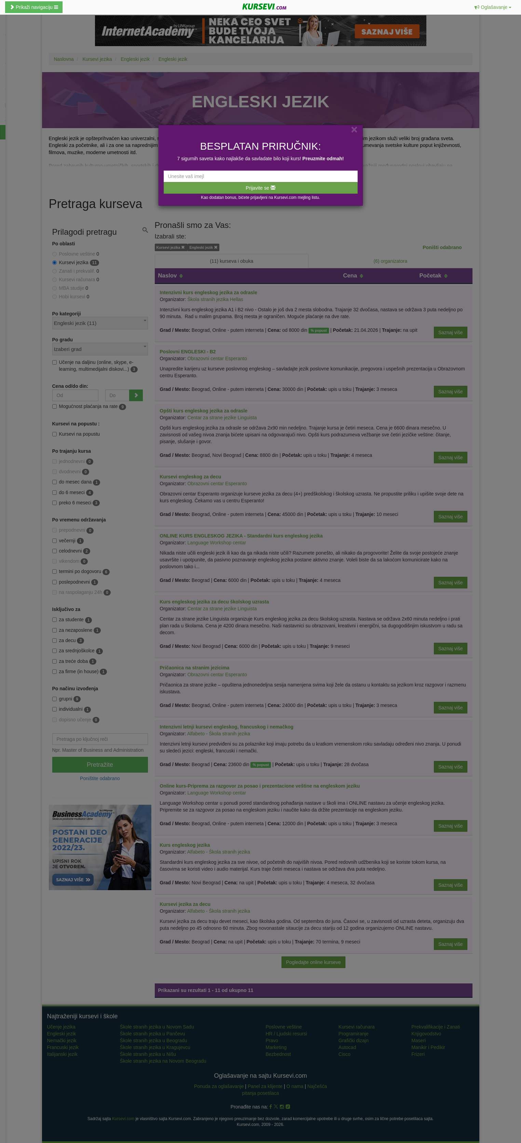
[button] (493, 7)
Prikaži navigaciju (34, 7)
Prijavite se (260, 188)
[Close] (354, 129)
